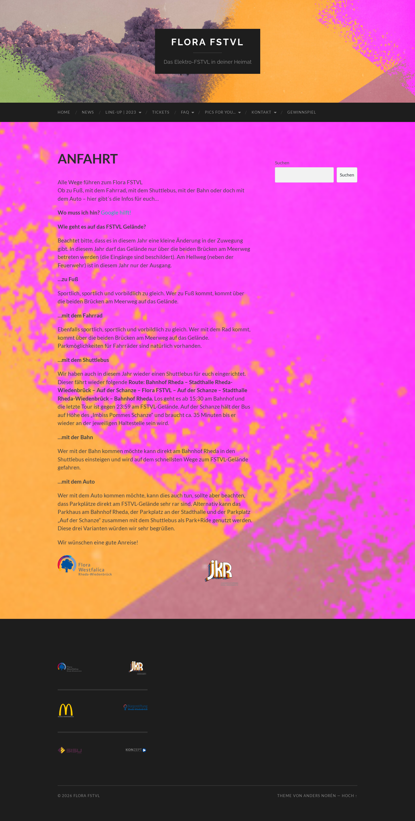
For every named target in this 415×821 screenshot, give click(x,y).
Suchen (282, 162)
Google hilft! (116, 212)
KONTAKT (261, 112)
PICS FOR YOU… (220, 112)
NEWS (88, 112)
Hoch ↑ (349, 795)
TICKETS (160, 112)
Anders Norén (319, 795)
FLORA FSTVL (207, 42)
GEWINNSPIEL (301, 112)
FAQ (185, 112)
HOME (64, 112)
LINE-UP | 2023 (120, 112)
